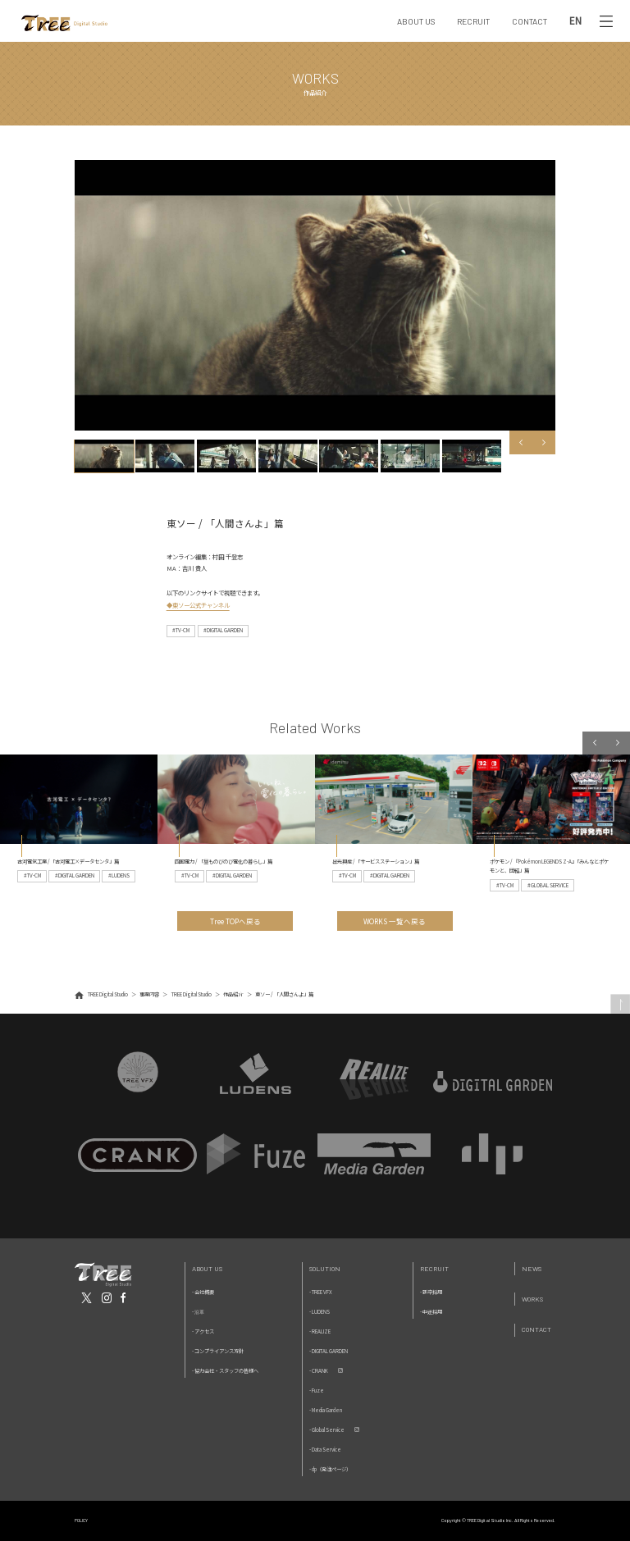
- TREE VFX (320, 1292)
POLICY (81, 1520)
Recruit (434, 1268)
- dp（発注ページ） (330, 1469)
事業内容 (149, 994)
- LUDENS (319, 1311)
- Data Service (325, 1449)
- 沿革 (198, 1311)
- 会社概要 (203, 1292)
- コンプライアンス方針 (218, 1351)
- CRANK (318, 1371)
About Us (207, 1268)
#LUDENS (119, 875)
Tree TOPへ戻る (235, 921)
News (531, 1268)
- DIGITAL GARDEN (328, 1351)
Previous (521, 442)
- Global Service (327, 1430)
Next (544, 442)
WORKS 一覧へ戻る (394, 921)
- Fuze (316, 1390)
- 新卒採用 (431, 1292)
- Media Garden (325, 1410)
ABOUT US (416, 21)
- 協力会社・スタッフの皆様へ (225, 1371)
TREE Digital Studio (108, 994)
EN (575, 21)
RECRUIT (473, 21)
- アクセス (203, 1331)
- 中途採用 (431, 1311)
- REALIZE (320, 1331)
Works (532, 1298)
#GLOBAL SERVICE (547, 885)
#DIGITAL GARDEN (223, 630)
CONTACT (529, 21)
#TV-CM (180, 630)
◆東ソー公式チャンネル (198, 604)
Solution (324, 1268)
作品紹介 (233, 994)
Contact (536, 1329)
